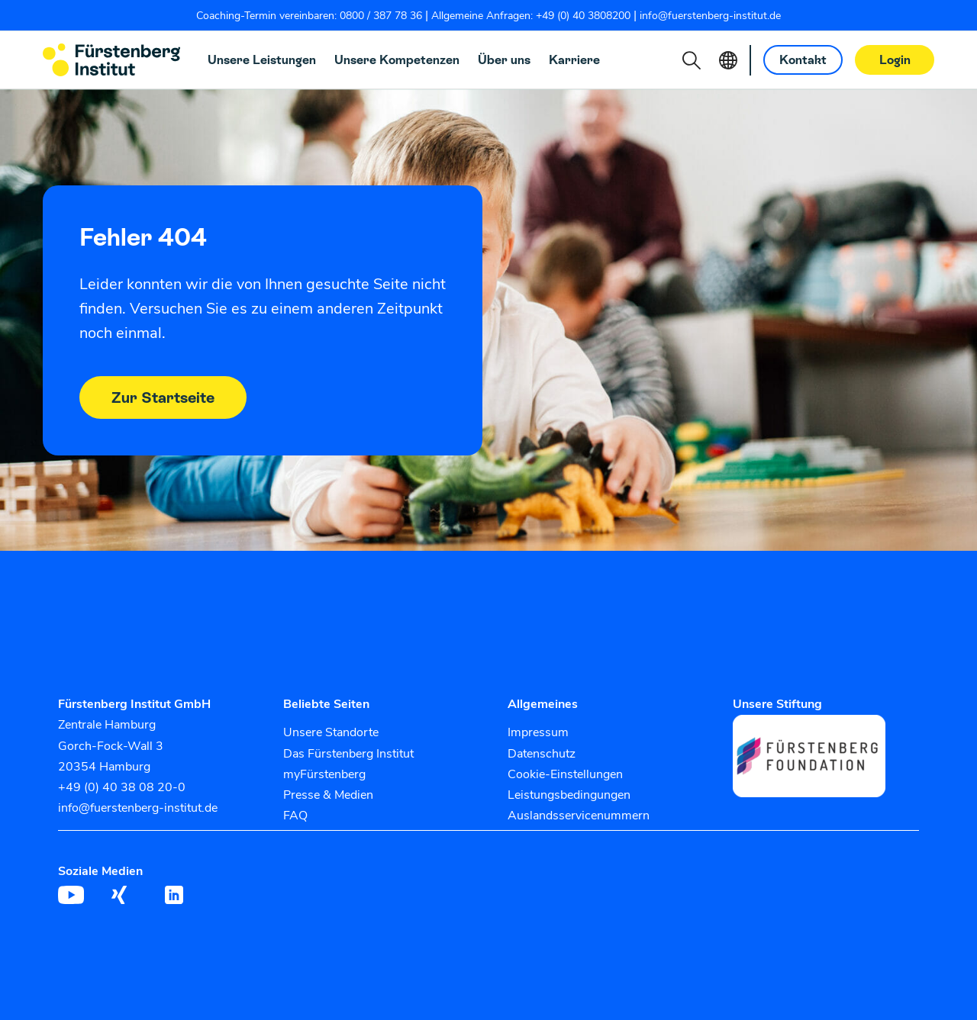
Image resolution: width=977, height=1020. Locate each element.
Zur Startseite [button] (162, 397)
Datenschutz (542, 753)
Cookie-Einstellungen (565, 774)
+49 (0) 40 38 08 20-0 (121, 787)
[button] (691, 60)
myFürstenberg (324, 774)
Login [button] (895, 60)
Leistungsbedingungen (569, 795)
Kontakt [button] (803, 60)
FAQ (295, 815)
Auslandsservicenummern (579, 815)
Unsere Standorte (331, 732)
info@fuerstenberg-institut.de (710, 15)
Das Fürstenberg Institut (348, 753)
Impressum (538, 732)
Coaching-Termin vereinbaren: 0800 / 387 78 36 (309, 15)
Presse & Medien (328, 795)
